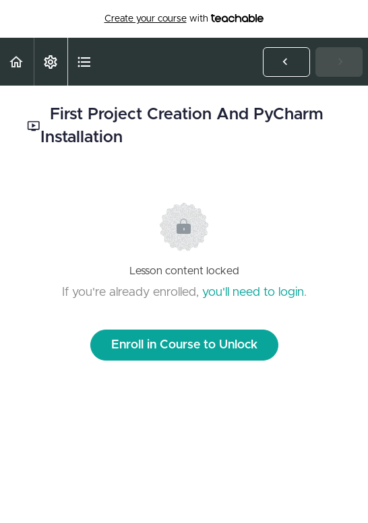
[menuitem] (50, 62)
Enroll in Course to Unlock (184, 345)
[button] (17, 62)
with (184, 19)
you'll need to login (253, 292)
